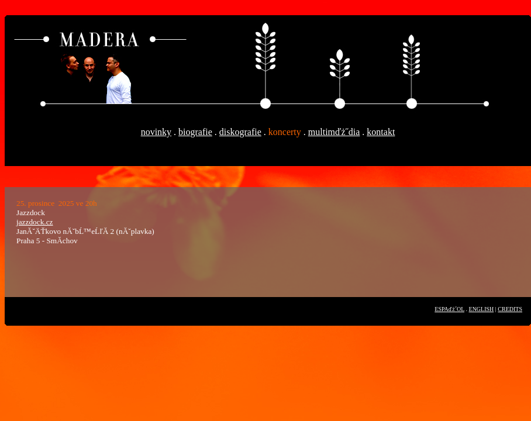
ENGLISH (481, 309)
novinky (156, 132)
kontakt (381, 132)
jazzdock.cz (34, 222)
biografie (195, 132)
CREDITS (510, 309)
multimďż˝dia (334, 132)
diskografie (240, 132)
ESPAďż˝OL (449, 309)
